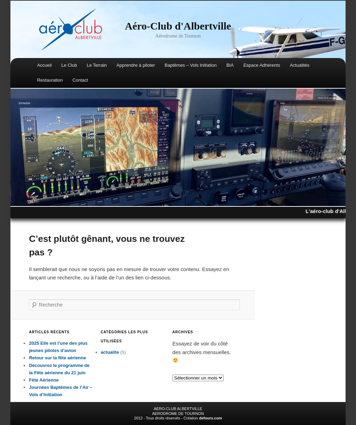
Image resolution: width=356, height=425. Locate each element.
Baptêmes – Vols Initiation (191, 65)
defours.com (210, 418)
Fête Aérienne (44, 380)
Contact (80, 80)
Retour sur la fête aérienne (57, 357)
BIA (230, 65)
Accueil (44, 65)
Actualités (299, 65)
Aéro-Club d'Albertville (178, 26)
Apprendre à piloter (135, 65)
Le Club (69, 65)
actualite (110, 352)
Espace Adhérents (261, 65)
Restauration (50, 80)
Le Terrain (97, 65)
